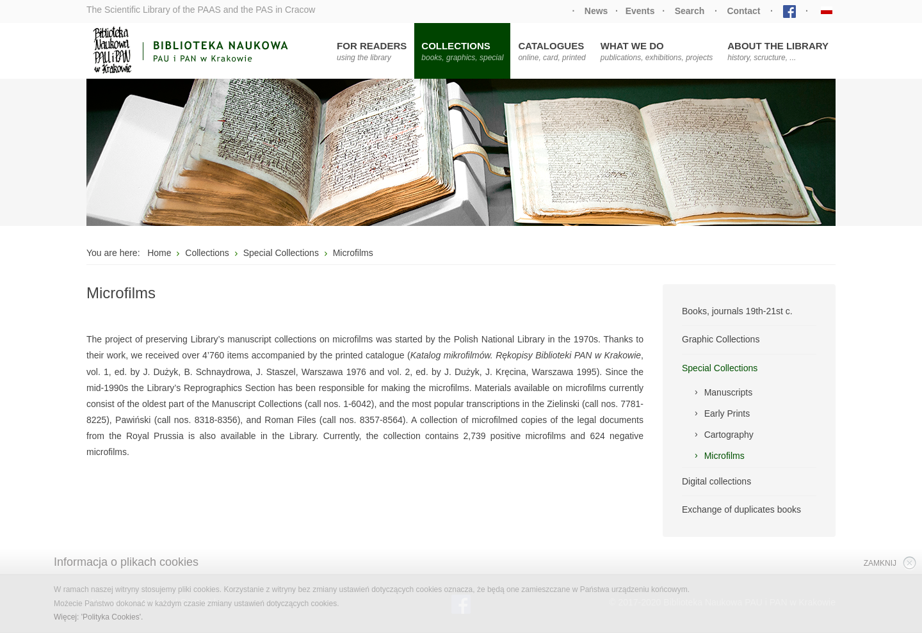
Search (690, 11)
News (596, 11)
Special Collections (719, 368)
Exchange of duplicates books (741, 509)
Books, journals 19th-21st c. (737, 311)
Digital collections (716, 481)
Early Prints (727, 413)
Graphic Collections (720, 339)
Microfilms (724, 456)
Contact (743, 11)
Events (640, 11)
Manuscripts (728, 392)
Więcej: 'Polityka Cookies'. (98, 617)
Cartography (729, 434)
